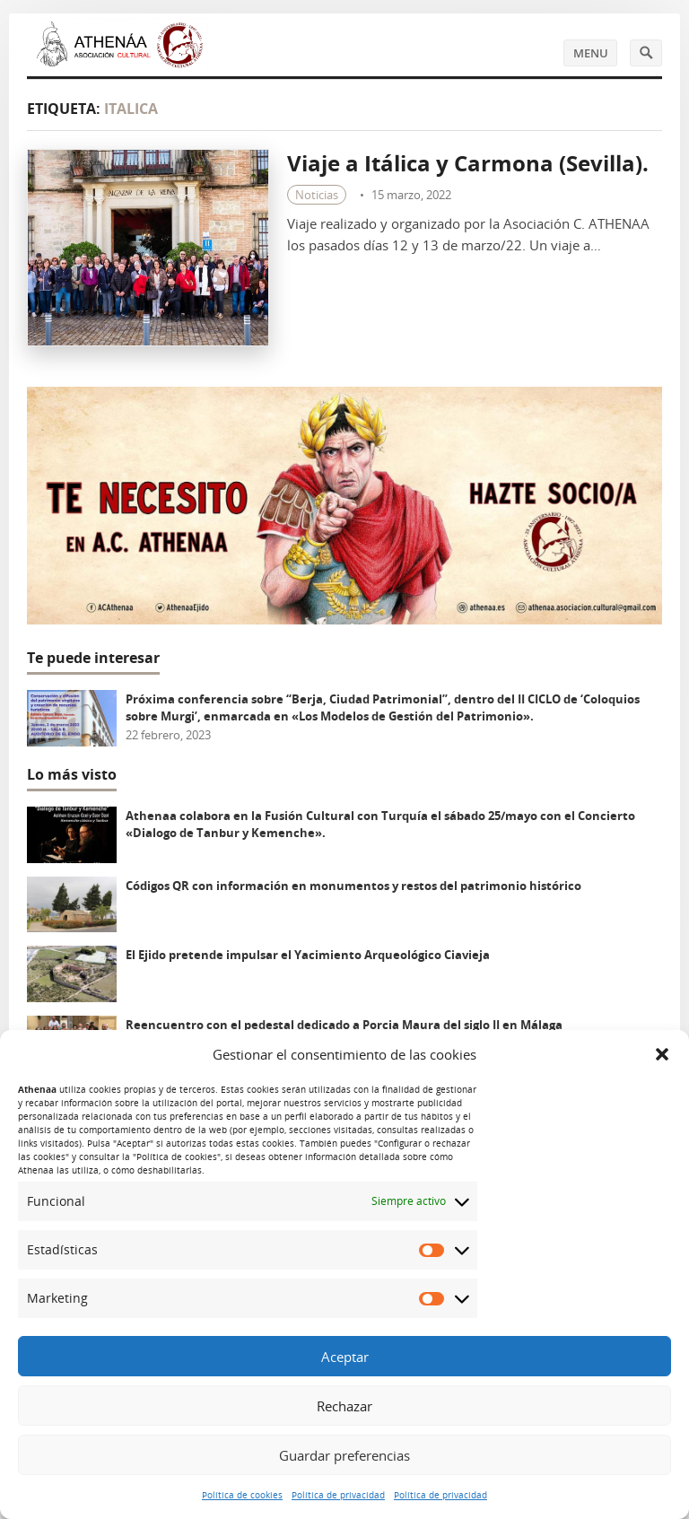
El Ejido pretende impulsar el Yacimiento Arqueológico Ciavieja (308, 955)
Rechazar (344, 1406)
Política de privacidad (338, 1494)
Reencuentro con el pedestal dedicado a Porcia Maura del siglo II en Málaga (344, 1025)
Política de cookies (242, 1494)
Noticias (316, 195)
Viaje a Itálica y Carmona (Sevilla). (468, 163)
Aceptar (345, 1357)
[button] (662, 1054)
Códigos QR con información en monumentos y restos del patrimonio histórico (353, 885)
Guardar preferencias (344, 1455)
